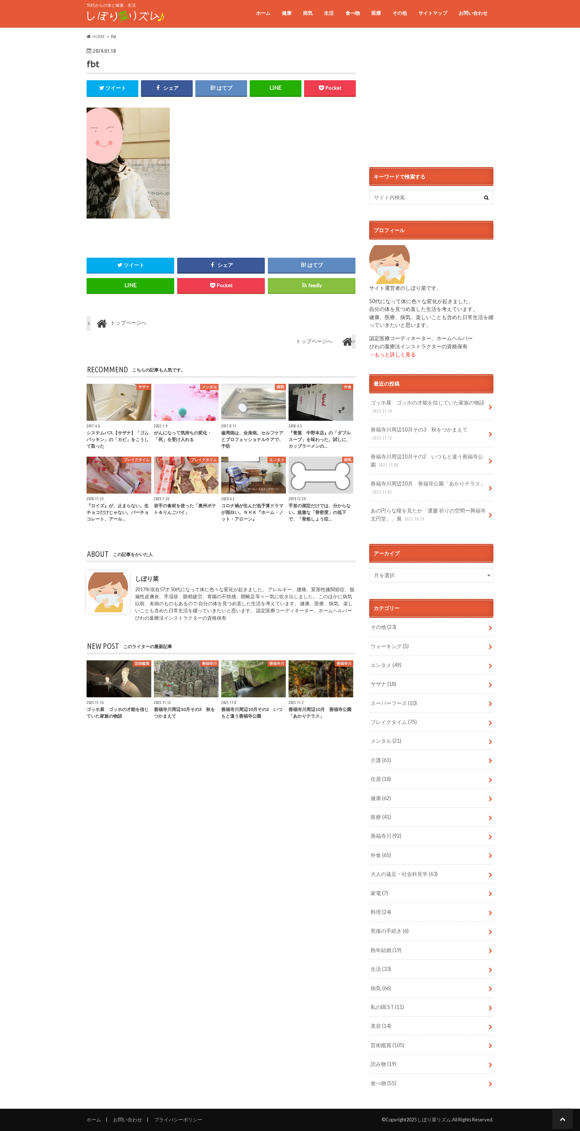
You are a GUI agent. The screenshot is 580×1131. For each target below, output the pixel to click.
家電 (379, 893)
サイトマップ (432, 13)
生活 (329, 13)
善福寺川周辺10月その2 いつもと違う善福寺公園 (427, 460)
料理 (381, 912)
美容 (381, 1026)
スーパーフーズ (394, 703)
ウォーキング (390, 646)
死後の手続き (390, 931)
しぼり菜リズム (434, 1119)
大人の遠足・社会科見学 (404, 874)
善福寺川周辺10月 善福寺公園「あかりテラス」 (428, 487)
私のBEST (387, 1007)
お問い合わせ (473, 13)
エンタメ (386, 665)
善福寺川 (386, 836)
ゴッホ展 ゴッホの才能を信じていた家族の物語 (428, 406)
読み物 (383, 1064)
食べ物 (352, 13)
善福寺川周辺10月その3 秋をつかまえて (419, 433)
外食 (381, 855)
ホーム (263, 13)
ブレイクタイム (394, 722)
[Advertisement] (431, 98)
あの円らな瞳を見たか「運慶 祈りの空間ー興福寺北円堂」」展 (428, 514)
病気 (308, 13)
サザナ (383, 684)
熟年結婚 (386, 950)
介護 (381, 760)
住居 (381, 779)
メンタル (386, 741)
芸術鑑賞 (387, 1045)
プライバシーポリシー (178, 1119)
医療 (376, 13)
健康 (286, 13)
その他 (399, 13)
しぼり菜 (147, 578)
